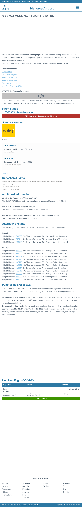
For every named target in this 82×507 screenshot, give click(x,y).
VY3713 (19, 262)
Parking (46, 486)
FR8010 (19, 242)
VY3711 (18, 259)
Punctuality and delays (11, 83)
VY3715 (19, 265)
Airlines (5, 492)
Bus (64, 486)
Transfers (66, 492)
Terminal (26, 483)
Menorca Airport (42, 8)
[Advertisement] (41, 36)
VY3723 (19, 277)
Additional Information (11, 77)
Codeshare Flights (9, 74)
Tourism (25, 498)
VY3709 (19, 256)
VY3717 (19, 268)
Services (25, 492)
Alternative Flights (9, 80)
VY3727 (19, 279)
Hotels (45, 483)
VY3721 (19, 274)
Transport (67, 483)
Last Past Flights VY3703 (12, 86)
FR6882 (19, 236)
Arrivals (5, 486)
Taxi (64, 489)
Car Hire (25, 486)
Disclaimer (24, 505)
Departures (6, 489)
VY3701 (19, 251)
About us (36, 505)
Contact (30, 505)
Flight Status (7, 72)
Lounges (25, 495)
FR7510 (19, 239)
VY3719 (19, 271)
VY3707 (19, 253)
